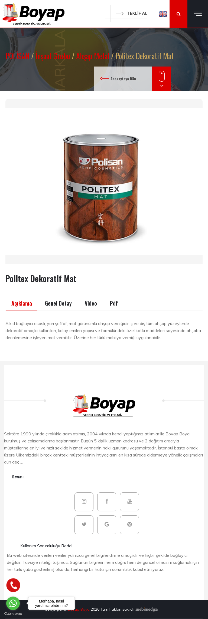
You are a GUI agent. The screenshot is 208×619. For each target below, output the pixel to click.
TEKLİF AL (131, 13)
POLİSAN (18, 55)
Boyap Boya (79, 609)
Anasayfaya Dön (123, 78)
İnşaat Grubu (53, 55)
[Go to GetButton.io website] (13, 613)
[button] (163, 13)
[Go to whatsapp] (13, 603)
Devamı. (18, 476)
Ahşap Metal (93, 55)
